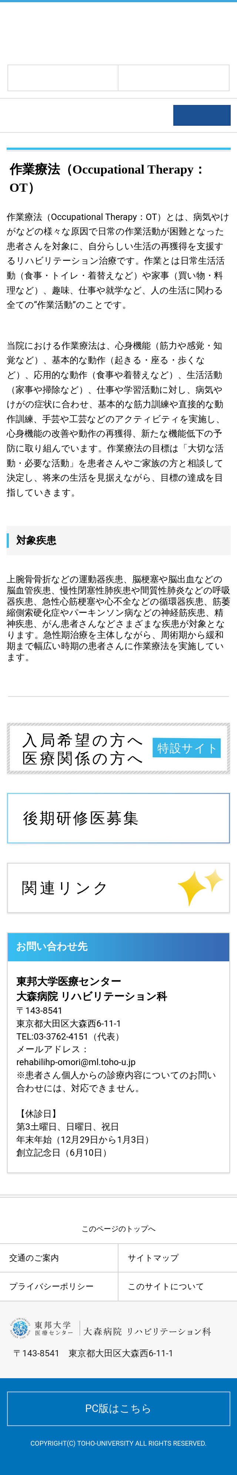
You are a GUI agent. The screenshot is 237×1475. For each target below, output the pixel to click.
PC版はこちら (118, 1408)
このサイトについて (166, 1286)
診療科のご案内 (48, 115)
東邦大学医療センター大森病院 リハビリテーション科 (117, 32)
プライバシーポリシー (51, 1286)
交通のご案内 (34, 1257)
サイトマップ (153, 1257)
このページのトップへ (118, 1228)
